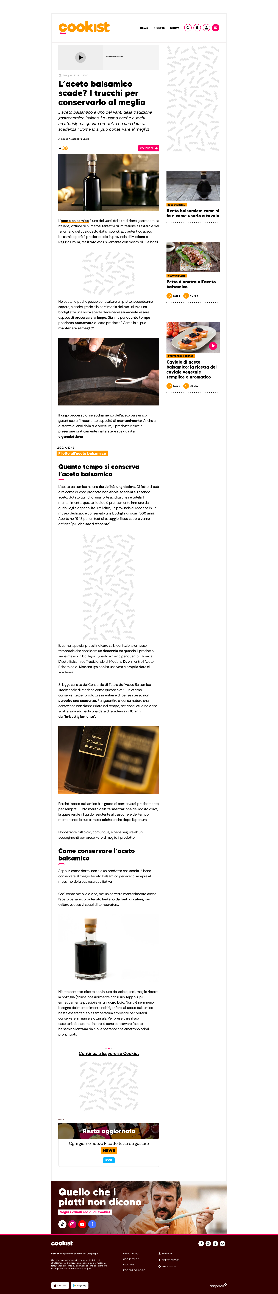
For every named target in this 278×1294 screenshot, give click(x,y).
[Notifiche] (197, 27)
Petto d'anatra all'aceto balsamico (191, 284)
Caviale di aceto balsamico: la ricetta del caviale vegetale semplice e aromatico (191, 370)
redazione (128, 1264)
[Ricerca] (188, 27)
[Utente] (206, 27)
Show (174, 28)
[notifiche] (192, 1253)
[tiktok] (62, 1224)
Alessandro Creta (79, 138)
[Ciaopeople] (218, 1285)
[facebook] (92, 1224)
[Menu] (215, 27)
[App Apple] (60, 1285)
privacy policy (131, 1253)
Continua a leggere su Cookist (109, 1053)
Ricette (159, 28)
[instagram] (72, 1224)
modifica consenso (134, 1270)
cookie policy (131, 1259)
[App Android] (79, 1285)
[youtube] (82, 1224)
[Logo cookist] (84, 28)
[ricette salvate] (192, 1260)
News (144, 28)
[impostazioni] (192, 1266)
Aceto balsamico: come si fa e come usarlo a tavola (192, 213)
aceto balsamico (75, 220)
